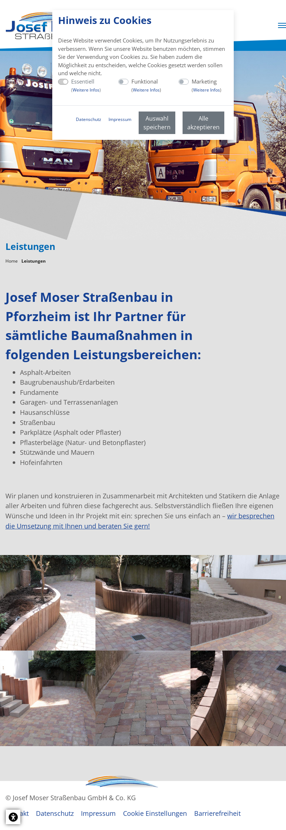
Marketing (206, 85)
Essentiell (86, 85)
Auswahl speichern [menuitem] (157, 122)
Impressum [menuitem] (120, 119)
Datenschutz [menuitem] (88, 119)
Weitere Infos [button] (86, 90)
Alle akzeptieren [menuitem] (203, 122)
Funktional (146, 85)
